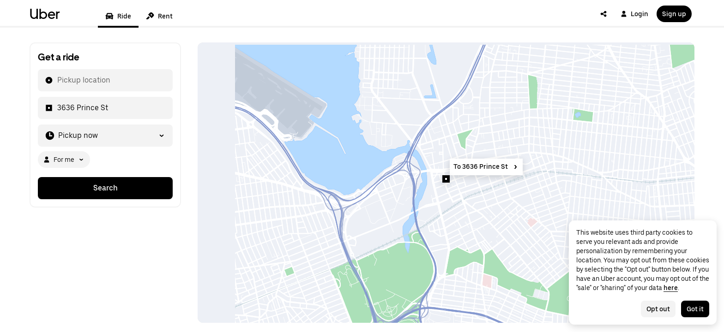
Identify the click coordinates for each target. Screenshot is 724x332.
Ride (118, 16)
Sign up (674, 14)
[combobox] (56, 80)
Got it (695, 309)
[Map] (446, 182)
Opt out (658, 309)
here (671, 287)
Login (634, 14)
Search (105, 188)
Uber (45, 14)
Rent (159, 16)
